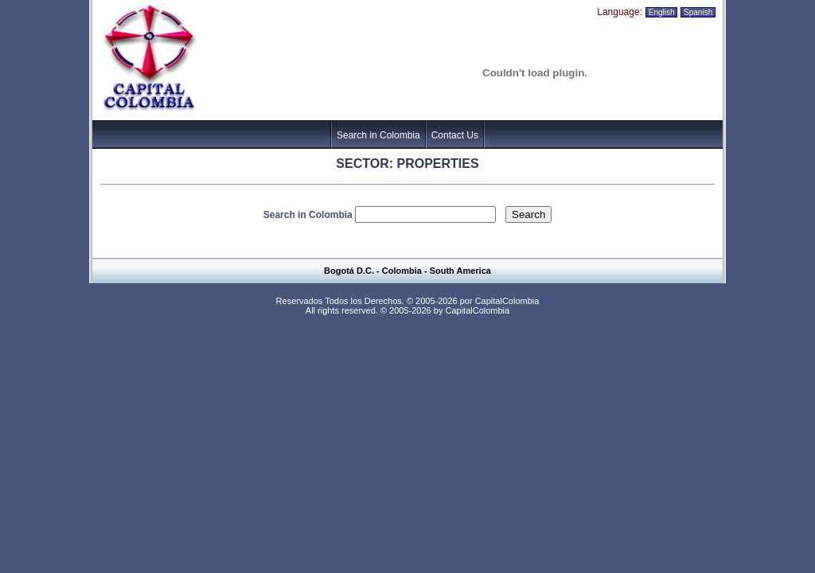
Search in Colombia (378, 135)
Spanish (698, 12)
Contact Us (454, 135)
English (661, 12)
